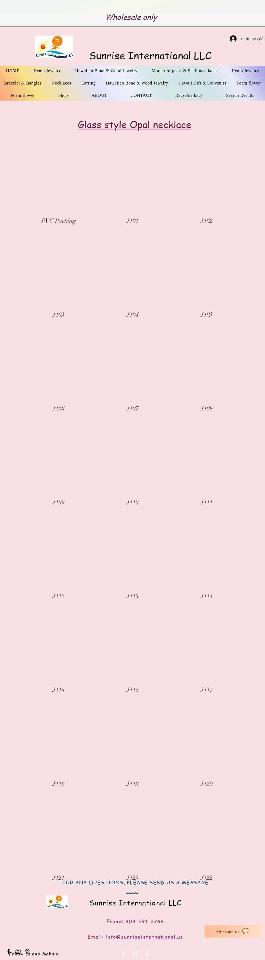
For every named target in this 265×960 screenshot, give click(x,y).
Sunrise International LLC (150, 55)
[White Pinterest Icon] (147, 954)
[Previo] (38, 7)
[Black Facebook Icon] (8, 951)
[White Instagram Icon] (135, 954)
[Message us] (233, 931)
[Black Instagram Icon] (18, 951)
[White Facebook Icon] (123, 954)
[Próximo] (227, 7)
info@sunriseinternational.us (144, 936)
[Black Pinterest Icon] (27, 951)
